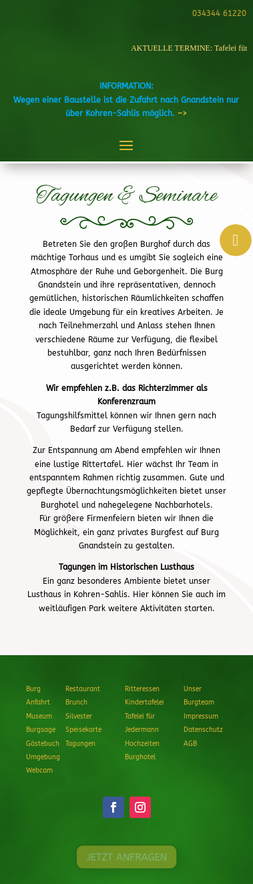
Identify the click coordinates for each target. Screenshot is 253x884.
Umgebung (43, 757)
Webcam (39, 771)
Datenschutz (203, 730)
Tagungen (80, 744)
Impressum (201, 717)
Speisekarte (83, 730)
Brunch (76, 703)
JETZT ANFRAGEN (126, 857)
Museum (39, 717)
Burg (33, 689)
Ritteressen (142, 689)
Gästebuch (42, 744)
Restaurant (82, 689)
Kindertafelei (144, 703)
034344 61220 (218, 13)
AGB (190, 744)
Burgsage (40, 730)
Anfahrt (38, 703)
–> (182, 113)
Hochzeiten (142, 744)
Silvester (78, 717)
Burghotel (140, 757)
